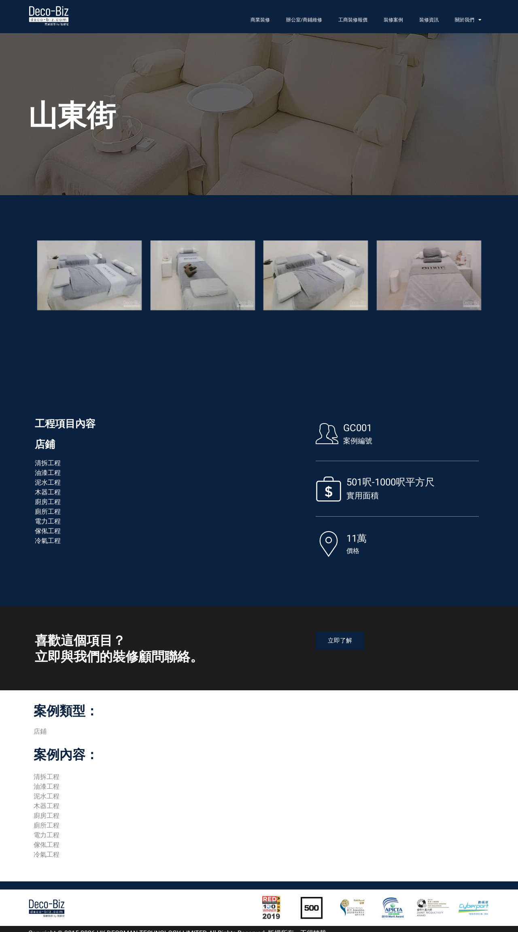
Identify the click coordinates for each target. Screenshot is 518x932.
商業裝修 (260, 19)
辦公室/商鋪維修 (304, 19)
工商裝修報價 (352, 19)
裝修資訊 (429, 19)
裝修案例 (393, 19)
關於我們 (468, 19)
